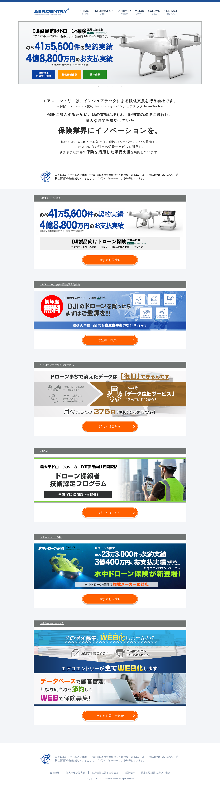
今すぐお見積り (110, 260)
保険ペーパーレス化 (53, 623)
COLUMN (154, 12)
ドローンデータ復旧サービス (58, 364)
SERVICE (85, 12)
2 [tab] (103, 86)
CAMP (45, 451)
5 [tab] (116, 86)
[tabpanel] (110, 53)
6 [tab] (121, 86)
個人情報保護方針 (75, 772)
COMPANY (124, 12)
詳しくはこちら (110, 426)
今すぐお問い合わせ (110, 715)
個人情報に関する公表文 (105, 772)
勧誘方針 (130, 772)
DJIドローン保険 (51, 198)
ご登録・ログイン (110, 340)
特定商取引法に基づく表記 (155, 772)
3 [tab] (107, 86)
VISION (139, 12)
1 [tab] (98, 86)
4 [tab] (112, 86)
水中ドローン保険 (52, 537)
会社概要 (55, 772)
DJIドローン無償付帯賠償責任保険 (61, 284)
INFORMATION (104, 12)
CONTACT (170, 12)
